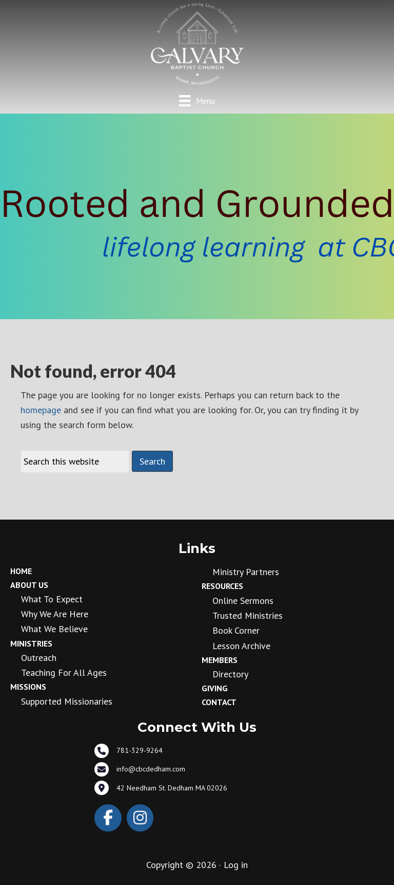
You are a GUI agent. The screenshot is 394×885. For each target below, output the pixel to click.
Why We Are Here (54, 614)
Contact (219, 702)
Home (21, 571)
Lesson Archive (241, 646)
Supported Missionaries (66, 701)
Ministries (31, 643)
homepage (41, 410)
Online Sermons (242, 600)
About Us (29, 585)
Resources (222, 586)
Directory (230, 674)
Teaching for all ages (64, 672)
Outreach (38, 657)
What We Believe (54, 629)
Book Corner (236, 630)
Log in (236, 865)
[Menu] (197, 100)
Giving (215, 688)
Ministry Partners (245, 572)
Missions (28, 686)
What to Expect (52, 599)
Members (220, 660)
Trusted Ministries (247, 615)
